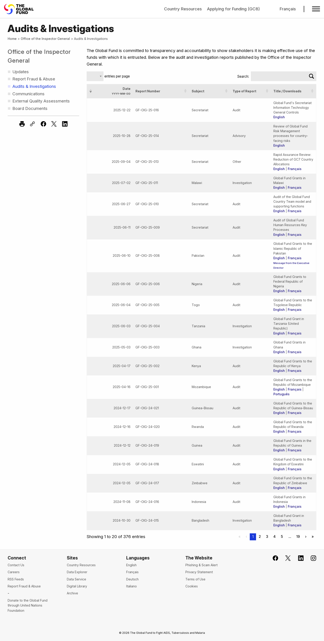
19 (298, 536)
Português (281, 394)
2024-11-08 (121, 502)
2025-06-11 (122, 227)
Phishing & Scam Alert (201, 565)
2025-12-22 (121, 110)
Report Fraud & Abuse (24, 586)
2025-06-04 (121, 305)
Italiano (131, 586)
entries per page (117, 76)
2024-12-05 (121, 464)
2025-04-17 (121, 366)
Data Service (76, 579)
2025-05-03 (121, 347)
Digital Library (77, 586)
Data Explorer (77, 572)
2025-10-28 (121, 136)
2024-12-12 (122, 445)
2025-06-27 (121, 204)
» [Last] (313, 536)
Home (12, 39)
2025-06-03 (121, 326)
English (279, 117)
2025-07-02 (121, 183)
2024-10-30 (121, 520)
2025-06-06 (121, 284)
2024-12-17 (122, 408)
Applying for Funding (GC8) (233, 8)
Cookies (191, 586)
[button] (90, 91)
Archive (72, 593)
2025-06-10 (121, 255)
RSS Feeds (16, 579)
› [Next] (305, 536)
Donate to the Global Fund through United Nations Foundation (27, 605)
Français (288, 8)
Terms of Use (195, 579)
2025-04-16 (121, 387)
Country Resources (183, 8)
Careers (14, 572)
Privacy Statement (199, 572)
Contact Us (16, 565)
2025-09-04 (121, 162)
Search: (243, 76)
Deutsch (132, 579)
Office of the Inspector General (45, 39)
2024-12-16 (122, 427)
